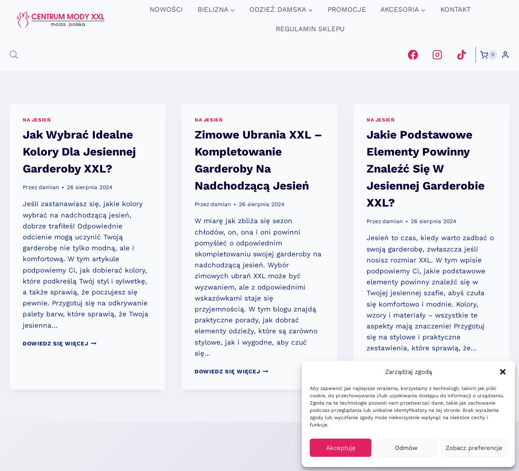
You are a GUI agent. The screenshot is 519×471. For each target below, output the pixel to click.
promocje (347, 9)
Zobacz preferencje (474, 448)
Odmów (406, 448)
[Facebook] (413, 54)
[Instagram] (437, 54)
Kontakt (455, 9)
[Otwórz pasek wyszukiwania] (14, 55)
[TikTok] (461, 54)
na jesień (37, 120)
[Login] (505, 55)
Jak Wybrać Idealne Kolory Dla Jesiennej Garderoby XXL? (79, 151)
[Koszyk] (488, 54)
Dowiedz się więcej (60, 343)
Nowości (166, 9)
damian (49, 187)
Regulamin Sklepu (310, 29)
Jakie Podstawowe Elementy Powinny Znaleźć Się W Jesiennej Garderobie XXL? (426, 168)
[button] (503, 372)
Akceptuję (341, 448)
